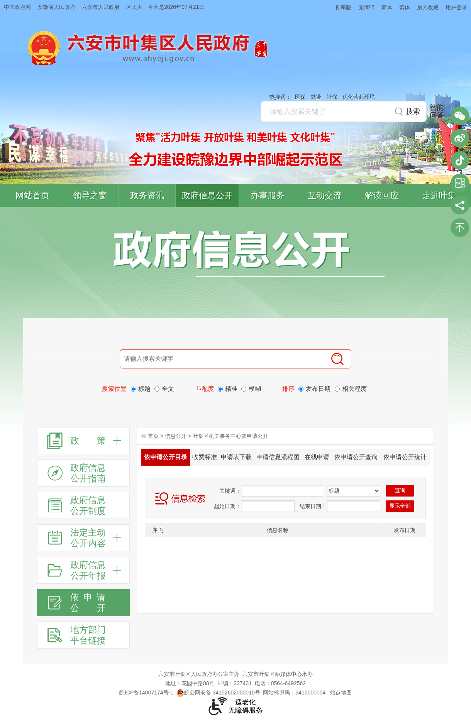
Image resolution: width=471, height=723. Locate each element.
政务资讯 (147, 195)
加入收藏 (428, 7)
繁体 (404, 7)
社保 (332, 97)
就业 (316, 97)
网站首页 (32, 195)
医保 (300, 97)
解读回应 (382, 195)
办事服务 (268, 195)
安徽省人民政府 (56, 7)
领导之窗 (90, 195)
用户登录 (456, 7)
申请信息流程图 (278, 457)
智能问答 (437, 111)
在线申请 (317, 457)
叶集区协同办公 (460, 183)
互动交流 (325, 195)
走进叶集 (439, 195)
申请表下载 (236, 457)
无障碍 (366, 7)
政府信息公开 (207, 195)
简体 (386, 7)
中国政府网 (17, 7)
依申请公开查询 (356, 457)
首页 (153, 436)
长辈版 (343, 7)
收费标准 (204, 457)
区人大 (134, 7)
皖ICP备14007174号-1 (146, 692)
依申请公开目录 (165, 457)
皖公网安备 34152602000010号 (218, 692)
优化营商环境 (358, 97)
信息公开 (175, 436)
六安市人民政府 (101, 7)
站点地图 (341, 692)
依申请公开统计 (405, 457)
